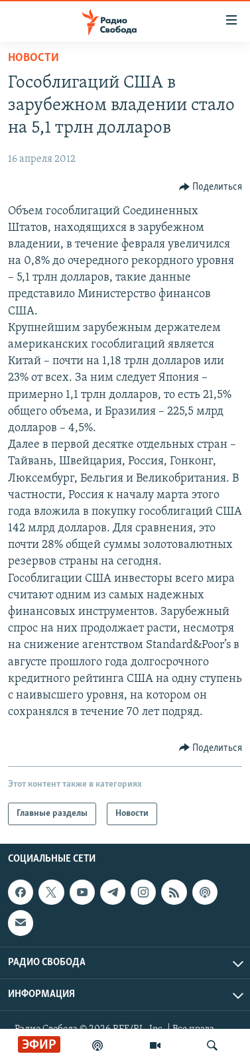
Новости (33, 58)
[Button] (211, 187)
